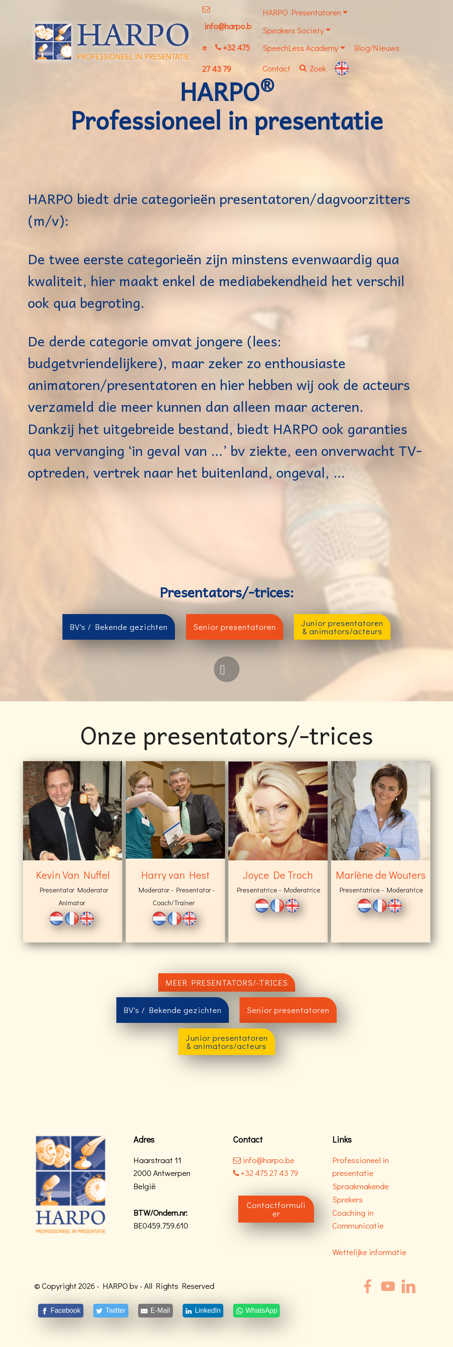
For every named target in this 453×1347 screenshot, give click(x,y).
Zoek (312, 68)
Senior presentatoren (234, 626)
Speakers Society (293, 30)
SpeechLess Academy (300, 47)
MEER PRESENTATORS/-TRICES (227, 982)
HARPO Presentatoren (302, 12)
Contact (276, 68)
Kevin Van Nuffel (73, 874)
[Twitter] (110, 1310)
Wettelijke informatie (369, 1252)
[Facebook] (61, 1310)
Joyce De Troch (278, 874)
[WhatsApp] (257, 1310)
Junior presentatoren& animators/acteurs (342, 626)
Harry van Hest (175, 874)
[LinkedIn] (203, 1310)
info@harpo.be (268, 1160)
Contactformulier (276, 1208)
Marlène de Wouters (381, 874)
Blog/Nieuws (377, 47)
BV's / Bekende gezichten (119, 626)
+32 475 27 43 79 (265, 1172)
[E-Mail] (155, 1310)
